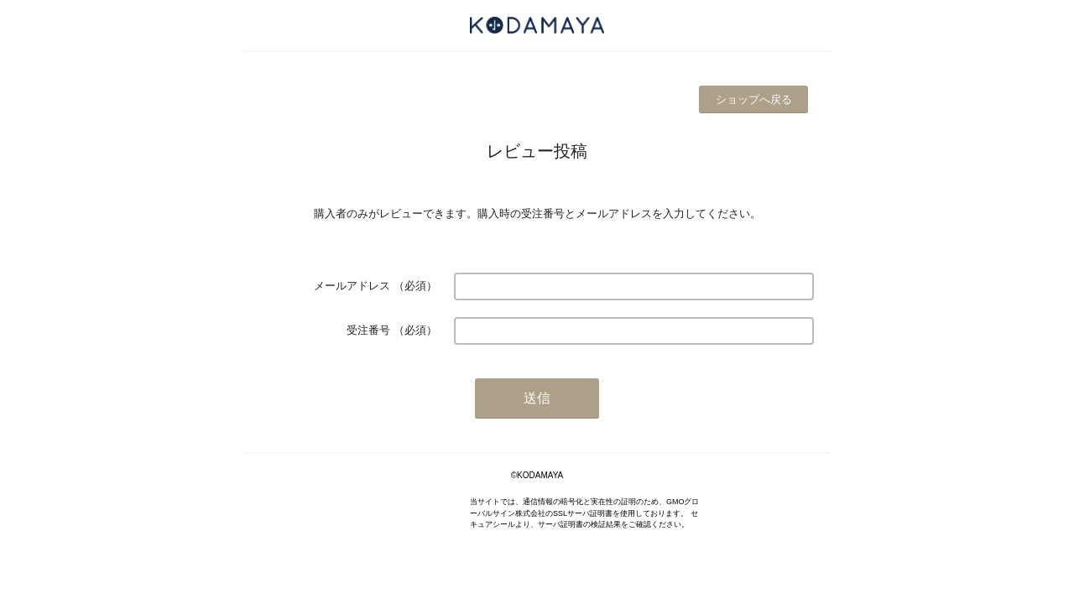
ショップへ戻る (754, 99)
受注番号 (368, 330)
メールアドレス (352, 285)
